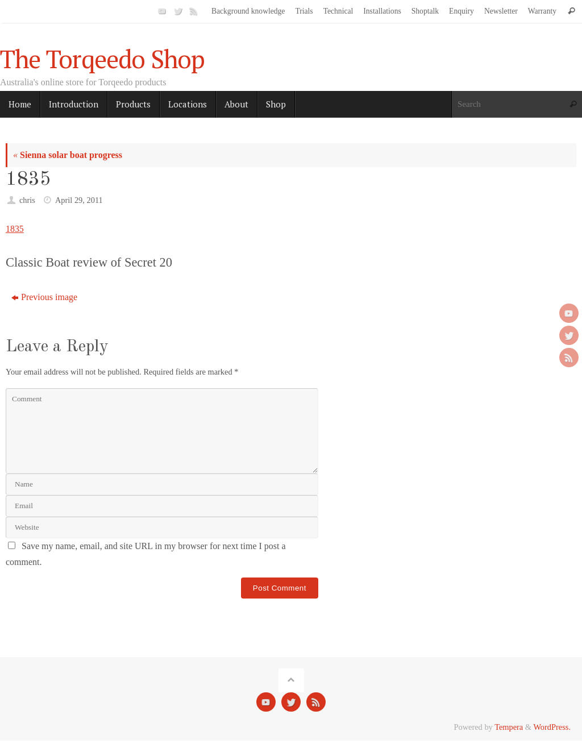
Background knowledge (248, 11)
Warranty (542, 11)
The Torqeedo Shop (102, 59)
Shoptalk (425, 11)
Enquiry (461, 11)
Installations (382, 11)
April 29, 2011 (79, 200)
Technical (338, 11)
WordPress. (552, 727)
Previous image (44, 297)
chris (27, 200)
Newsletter (501, 11)
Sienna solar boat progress (67, 155)
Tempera (508, 727)
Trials (304, 11)
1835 (15, 229)
